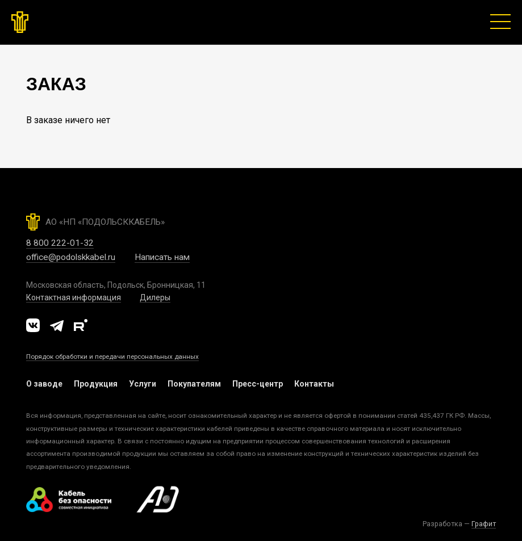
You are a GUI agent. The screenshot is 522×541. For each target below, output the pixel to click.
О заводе (44, 383)
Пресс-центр (257, 383)
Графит (483, 523)
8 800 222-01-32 (60, 243)
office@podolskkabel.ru (70, 257)
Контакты (314, 383)
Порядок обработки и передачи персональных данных (112, 356)
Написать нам (162, 257)
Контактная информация (73, 297)
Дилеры (155, 297)
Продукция (96, 383)
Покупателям (194, 383)
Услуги (142, 383)
